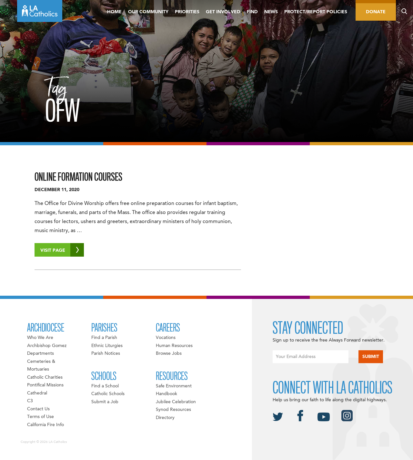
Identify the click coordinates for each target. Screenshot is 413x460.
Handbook (166, 394)
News (271, 12)
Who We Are (40, 337)
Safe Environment (174, 386)
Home (114, 12)
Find (252, 12)
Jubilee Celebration (176, 402)
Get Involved (223, 12)
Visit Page (62, 250)
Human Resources (174, 345)
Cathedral (37, 393)
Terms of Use (40, 416)
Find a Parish (104, 337)
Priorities (187, 12)
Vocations (166, 337)
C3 (30, 401)
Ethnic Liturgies (107, 345)
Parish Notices (105, 353)
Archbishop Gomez (46, 345)
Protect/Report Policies (315, 12)
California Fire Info (45, 425)
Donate (376, 12)
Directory (165, 417)
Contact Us (38, 409)
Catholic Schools (108, 394)
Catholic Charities (45, 377)
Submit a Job (104, 402)
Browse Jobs (169, 353)
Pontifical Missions (45, 385)
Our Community (148, 12)
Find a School (105, 386)
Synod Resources (173, 409)
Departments (40, 353)
